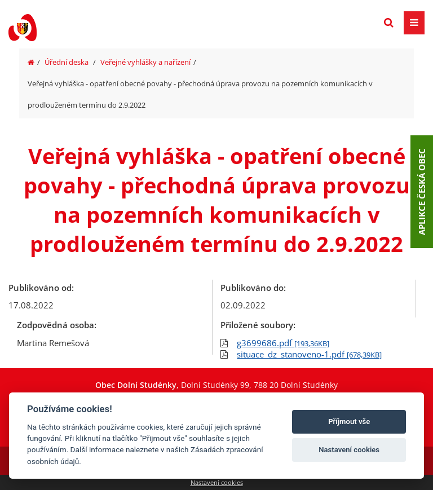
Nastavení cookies (217, 482)
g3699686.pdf (283, 342)
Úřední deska (67, 62)
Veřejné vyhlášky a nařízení (145, 62)
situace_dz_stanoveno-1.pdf (309, 354)
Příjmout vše (349, 421)
